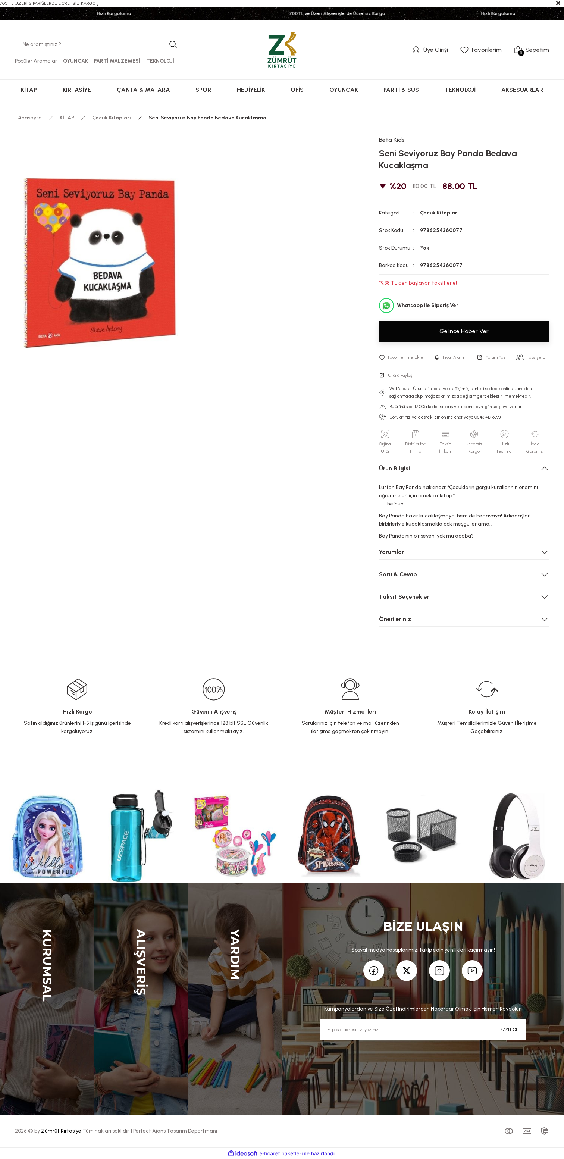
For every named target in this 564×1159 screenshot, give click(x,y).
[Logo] (282, 49)
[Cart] (531, 50)
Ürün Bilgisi (394, 468)
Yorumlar (391, 551)
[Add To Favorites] (401, 357)
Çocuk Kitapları (439, 213)
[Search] (100, 44)
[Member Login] (429, 50)
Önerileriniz (395, 619)
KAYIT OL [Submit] (509, 1029)
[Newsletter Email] (423, 1029)
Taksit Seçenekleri (405, 596)
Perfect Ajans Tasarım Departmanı (175, 1131)
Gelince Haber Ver (464, 331)
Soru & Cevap (398, 574)
